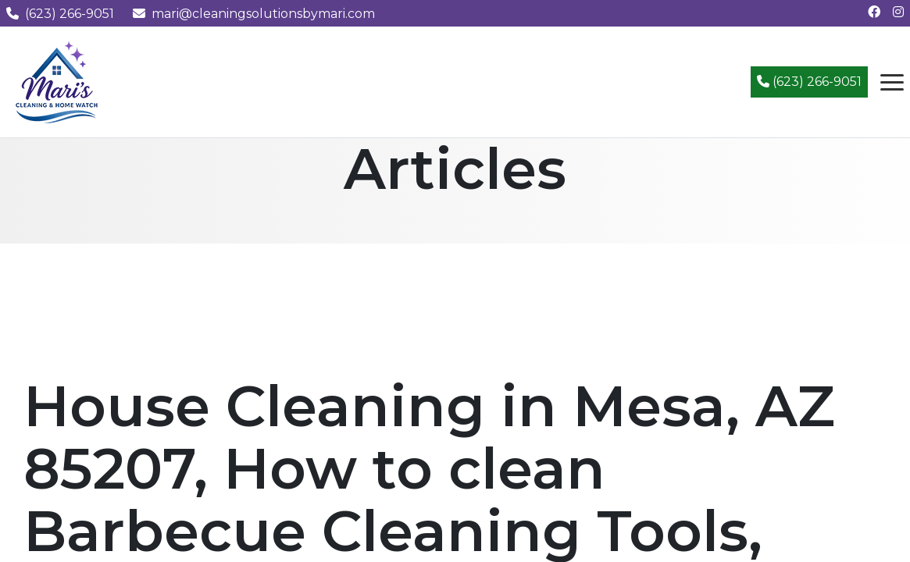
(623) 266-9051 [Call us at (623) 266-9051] (60, 13)
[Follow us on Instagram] (898, 12)
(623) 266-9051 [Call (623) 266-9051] (809, 81)
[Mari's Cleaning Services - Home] (57, 80)
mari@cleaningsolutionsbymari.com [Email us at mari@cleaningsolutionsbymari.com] (254, 13)
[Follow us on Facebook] (874, 12)
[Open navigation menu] (892, 82)
